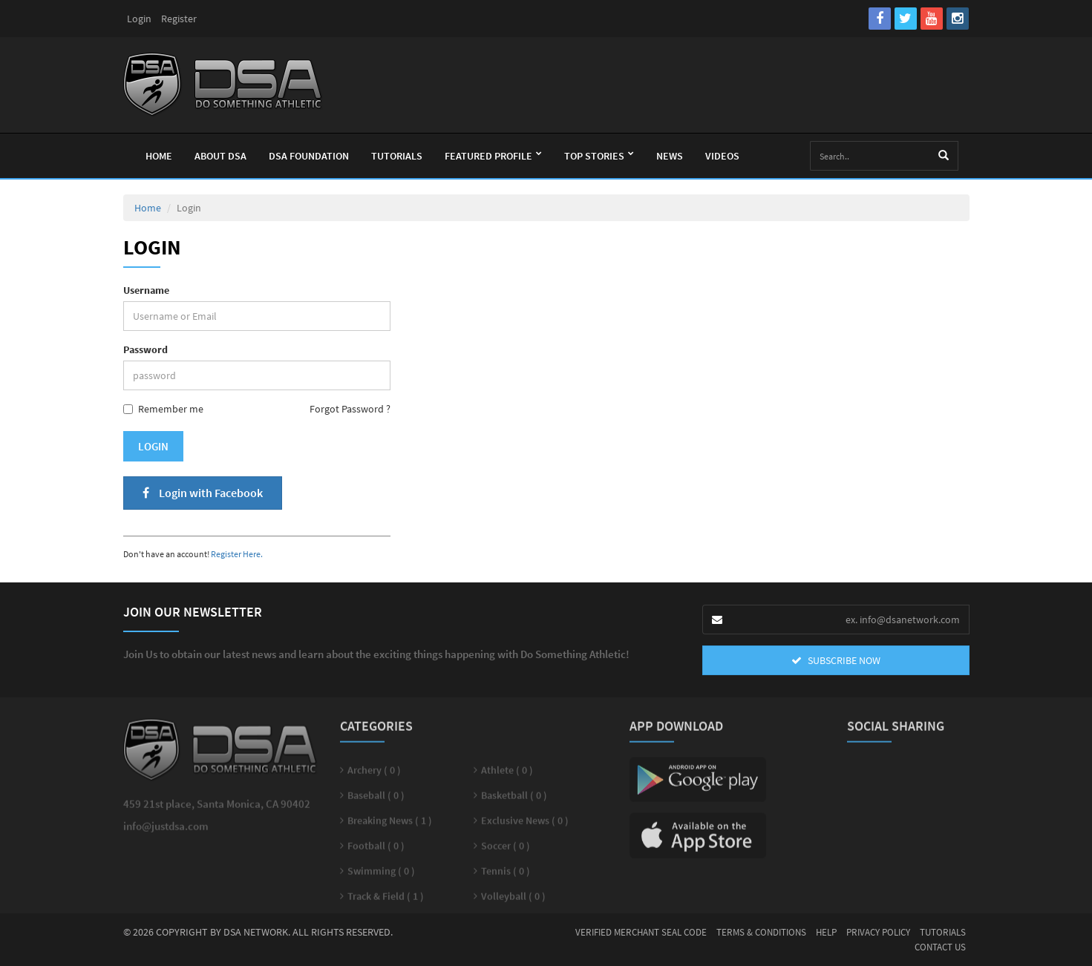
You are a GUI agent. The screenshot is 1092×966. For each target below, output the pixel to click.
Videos (722, 155)
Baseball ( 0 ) (376, 800)
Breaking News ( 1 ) (389, 825)
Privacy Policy (878, 932)
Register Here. (237, 553)
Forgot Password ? (350, 408)
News (669, 155)
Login (139, 18)
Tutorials (396, 155)
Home (159, 155)
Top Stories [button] (599, 155)
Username (146, 290)
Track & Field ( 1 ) (385, 901)
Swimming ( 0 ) (381, 876)
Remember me (163, 408)
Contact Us (940, 947)
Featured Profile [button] (493, 155)
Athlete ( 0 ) (507, 775)
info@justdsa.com (166, 831)
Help (826, 932)
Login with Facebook (203, 492)
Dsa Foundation (309, 155)
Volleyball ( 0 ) (513, 901)
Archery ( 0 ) (374, 775)
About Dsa (220, 155)
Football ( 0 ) (376, 851)
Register (179, 18)
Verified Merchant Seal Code (641, 932)
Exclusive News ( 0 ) (525, 825)
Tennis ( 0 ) (505, 876)
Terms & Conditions (761, 932)
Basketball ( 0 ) (514, 800)
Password (145, 349)
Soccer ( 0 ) (505, 851)
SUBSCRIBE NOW (835, 660)
